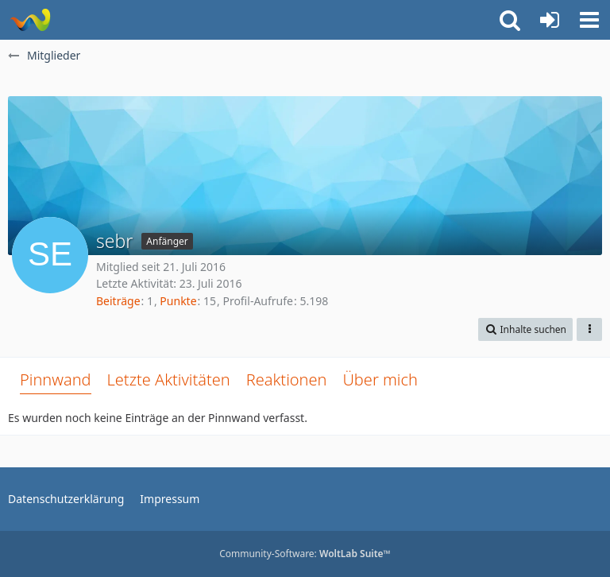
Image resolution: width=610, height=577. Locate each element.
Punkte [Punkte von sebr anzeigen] (178, 300)
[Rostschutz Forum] (30, 20)
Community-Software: (305, 553)
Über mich (379, 379)
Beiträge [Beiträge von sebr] (118, 300)
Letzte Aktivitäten (168, 379)
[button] (589, 20)
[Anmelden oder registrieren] (550, 20)
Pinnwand (55, 379)
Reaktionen (286, 379)
